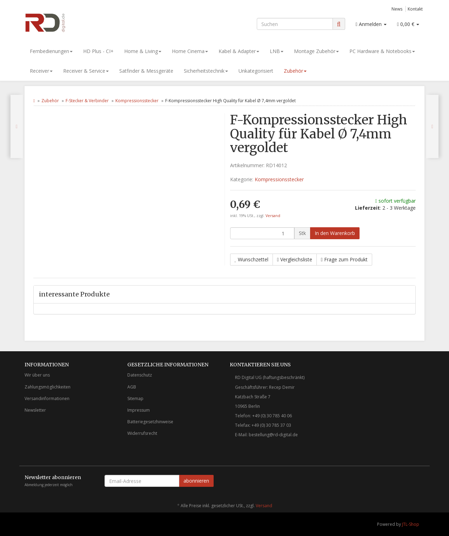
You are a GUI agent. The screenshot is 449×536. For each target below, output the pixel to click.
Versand (273, 215)
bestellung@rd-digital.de (273, 435)
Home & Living (142, 51)
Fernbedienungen (51, 51)
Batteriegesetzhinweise (150, 422)
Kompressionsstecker (137, 101)
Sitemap (135, 398)
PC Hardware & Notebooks (382, 51)
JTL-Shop (410, 524)
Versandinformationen (47, 398)
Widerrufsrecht (142, 433)
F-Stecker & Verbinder (87, 101)
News (397, 9)
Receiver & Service (86, 70)
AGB (131, 387)
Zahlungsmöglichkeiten (48, 387)
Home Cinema (190, 51)
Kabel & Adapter (239, 51)
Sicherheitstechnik (206, 70)
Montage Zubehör (316, 51)
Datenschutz (139, 375)
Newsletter (35, 410)
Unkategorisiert (256, 70)
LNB (276, 51)
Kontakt (415, 9)
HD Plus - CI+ (98, 51)
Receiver (41, 70)
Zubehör (295, 70)
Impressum (138, 410)
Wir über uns (37, 375)
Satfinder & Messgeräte (146, 70)
